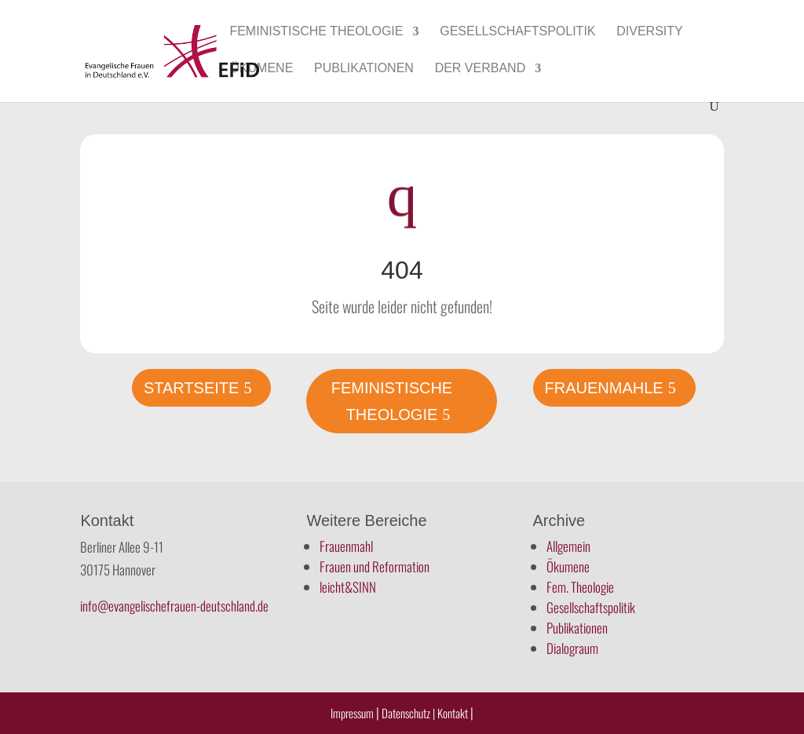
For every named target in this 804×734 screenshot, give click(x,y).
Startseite (191, 387)
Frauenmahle (604, 387)
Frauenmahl (346, 546)
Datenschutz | (408, 712)
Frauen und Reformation (374, 566)
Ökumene (261, 69)
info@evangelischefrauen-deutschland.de (174, 605)
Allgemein (568, 546)
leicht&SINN (348, 587)
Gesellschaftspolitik (517, 32)
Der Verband (480, 69)
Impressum (352, 712)
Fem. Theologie (580, 587)
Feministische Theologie (316, 32)
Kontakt (453, 712)
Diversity (649, 32)
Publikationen (364, 69)
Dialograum (572, 648)
